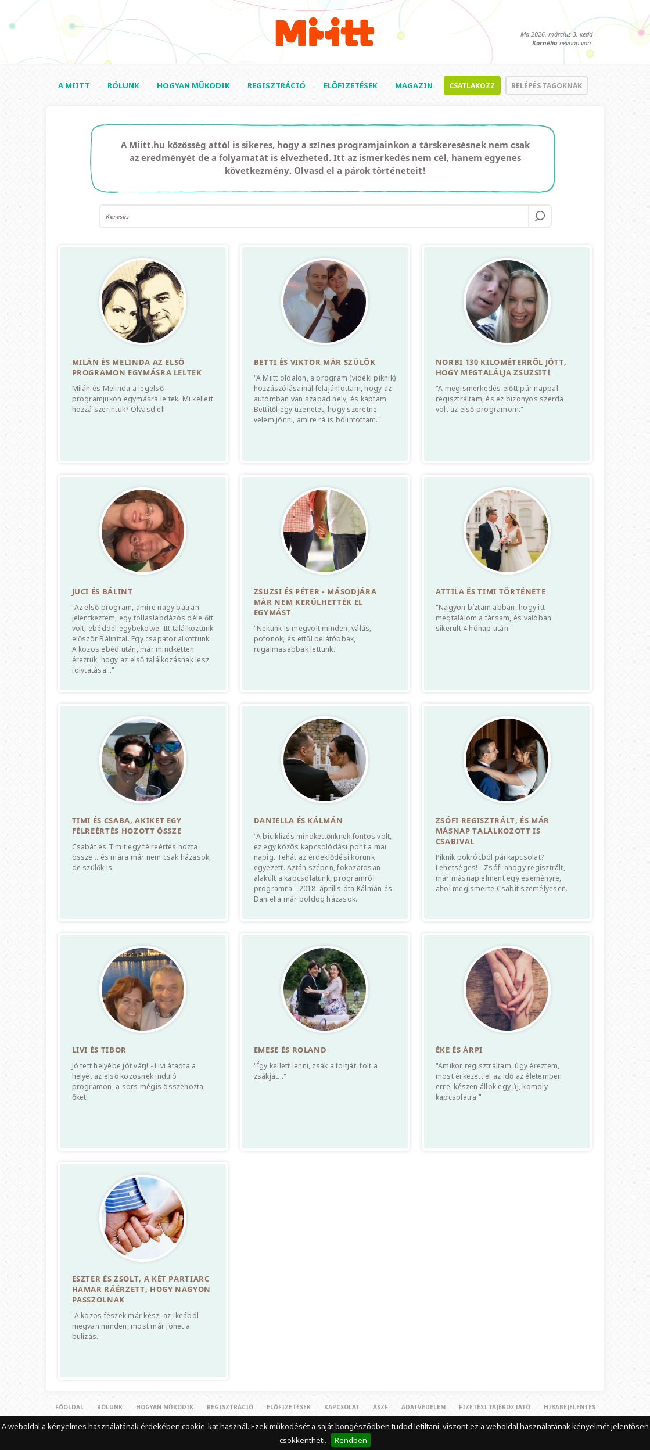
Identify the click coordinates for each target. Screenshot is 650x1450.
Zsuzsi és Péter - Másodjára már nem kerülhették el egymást (315, 602)
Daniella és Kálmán (298, 820)
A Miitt (73, 85)
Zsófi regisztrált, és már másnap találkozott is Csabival (493, 830)
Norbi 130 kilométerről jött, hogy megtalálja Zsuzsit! (501, 367)
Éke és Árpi (459, 1050)
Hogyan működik (193, 85)
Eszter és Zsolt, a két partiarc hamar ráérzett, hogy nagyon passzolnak (141, 1289)
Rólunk (123, 85)
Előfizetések (350, 85)
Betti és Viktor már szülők (315, 362)
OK (540, 216)
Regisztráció (276, 85)
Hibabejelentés (569, 1407)
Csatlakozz (472, 86)
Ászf (380, 1407)
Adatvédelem (423, 1407)
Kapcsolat (342, 1407)
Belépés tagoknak (546, 86)
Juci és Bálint (102, 591)
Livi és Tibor (99, 1050)
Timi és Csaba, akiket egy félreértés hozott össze (127, 825)
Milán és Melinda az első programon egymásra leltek (137, 367)
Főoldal (69, 1407)
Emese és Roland (290, 1050)
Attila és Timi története (491, 591)
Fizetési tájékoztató (494, 1407)
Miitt (325, 32)
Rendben (351, 1440)
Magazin (414, 85)
